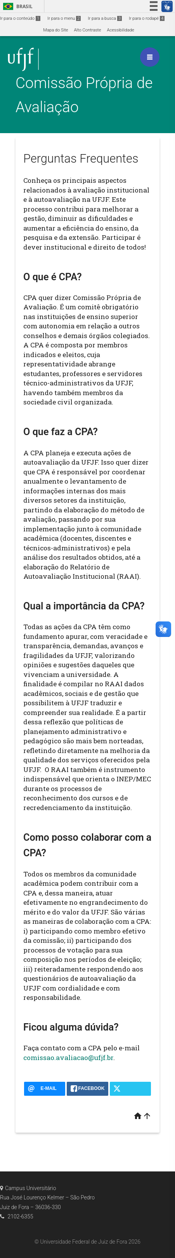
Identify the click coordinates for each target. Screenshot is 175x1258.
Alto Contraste (87, 30)
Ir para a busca (105, 18)
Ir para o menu (64, 18)
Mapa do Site (55, 30)
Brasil (16, 6)
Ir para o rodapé (147, 18)
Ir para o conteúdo (20, 18)
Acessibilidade (120, 30)
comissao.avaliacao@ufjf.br (68, 1057)
